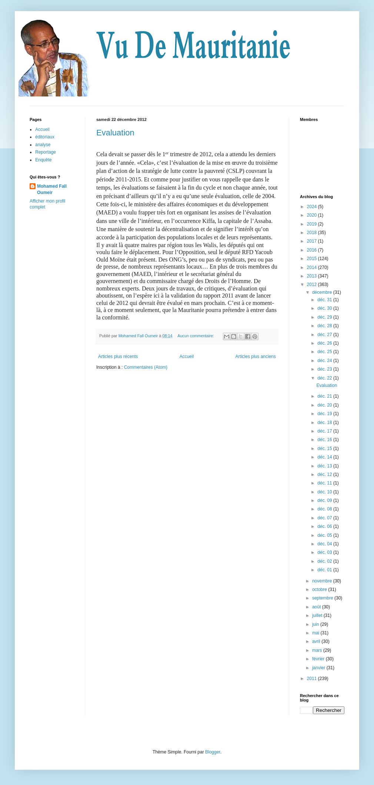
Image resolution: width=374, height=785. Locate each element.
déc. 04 (325, 543)
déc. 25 (325, 351)
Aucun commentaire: (196, 336)
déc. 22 (325, 378)
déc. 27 (325, 334)
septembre (323, 598)
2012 (312, 284)
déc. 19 (325, 413)
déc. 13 (325, 466)
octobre (320, 589)
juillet (318, 615)
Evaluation (115, 132)
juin (316, 624)
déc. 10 (325, 492)
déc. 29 (325, 317)
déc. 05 (325, 535)
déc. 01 (325, 569)
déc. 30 (325, 308)
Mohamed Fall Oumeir (52, 189)
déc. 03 (325, 552)
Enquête (43, 159)
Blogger (212, 752)
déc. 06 (325, 526)
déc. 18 (325, 422)
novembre (322, 581)
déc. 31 (325, 299)
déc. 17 (325, 431)
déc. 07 (325, 517)
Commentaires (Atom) (145, 367)
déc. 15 (325, 448)
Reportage (45, 152)
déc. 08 (325, 509)
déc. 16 (325, 439)
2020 (312, 215)
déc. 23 (325, 369)
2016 (312, 250)
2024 (312, 206)
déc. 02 (325, 561)
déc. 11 (325, 483)
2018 (312, 232)
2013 (312, 276)
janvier (319, 667)
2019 (312, 224)
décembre (322, 292)
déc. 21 (325, 396)
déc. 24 (325, 360)
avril (316, 641)
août (317, 607)
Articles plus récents (118, 356)
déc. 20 (325, 405)
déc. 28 (325, 325)
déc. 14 (325, 457)
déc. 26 (325, 343)
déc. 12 (325, 474)
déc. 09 (325, 500)
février (319, 658)
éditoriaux (44, 136)
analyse (42, 144)
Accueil (187, 356)
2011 (312, 678)
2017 (312, 241)
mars (317, 650)
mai (316, 632)
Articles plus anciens (256, 356)
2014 (312, 267)
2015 (312, 258)
